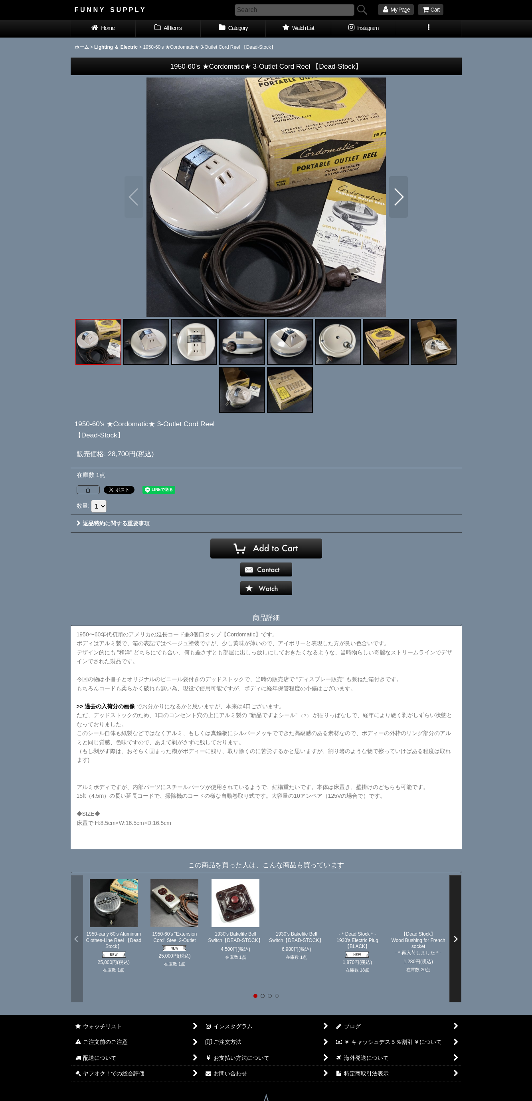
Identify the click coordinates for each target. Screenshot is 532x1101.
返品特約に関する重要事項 (113, 523)
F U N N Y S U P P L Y (110, 9)
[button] (428, 29)
